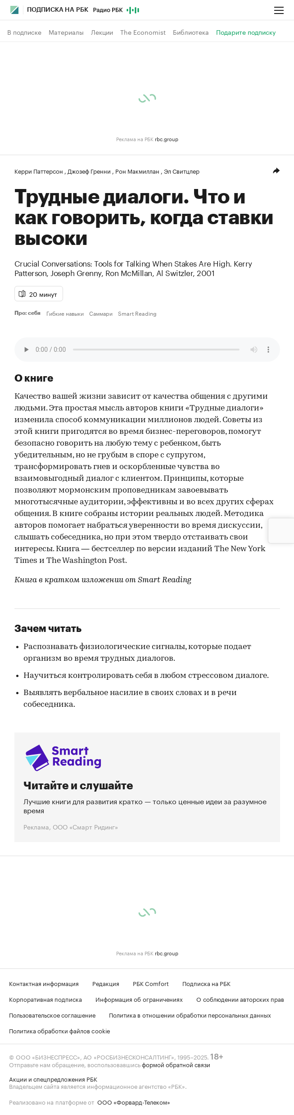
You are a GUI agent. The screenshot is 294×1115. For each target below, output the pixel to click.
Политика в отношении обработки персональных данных (190, 1014)
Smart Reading (137, 313)
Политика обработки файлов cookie (59, 1030)
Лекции (102, 32)
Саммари (101, 313)
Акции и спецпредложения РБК (53, 1078)
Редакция (105, 982)
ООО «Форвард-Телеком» (133, 1101)
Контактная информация (44, 982)
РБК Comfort (151, 982)
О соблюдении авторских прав (240, 998)
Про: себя (28, 313)
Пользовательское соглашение (52, 1014)
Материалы (66, 32)
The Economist (143, 32)
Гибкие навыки (65, 313)
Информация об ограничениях (139, 998)
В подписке (24, 32)
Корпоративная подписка (45, 998)
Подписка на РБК (206, 982)
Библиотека (191, 32)
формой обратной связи (176, 1064)
